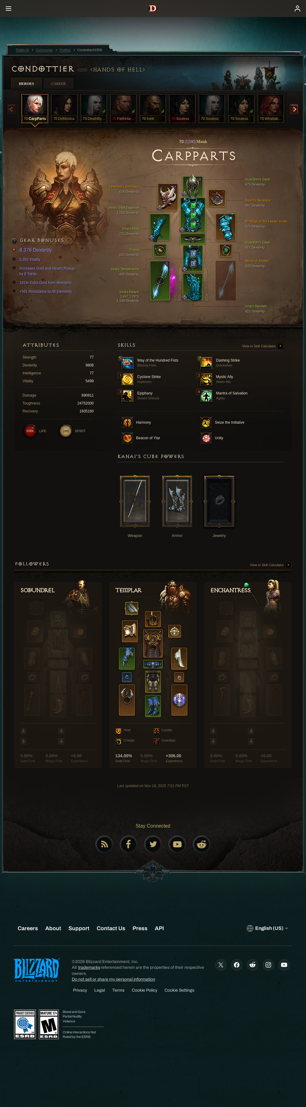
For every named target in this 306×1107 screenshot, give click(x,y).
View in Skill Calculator (262, 346)
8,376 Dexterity (32, 250)
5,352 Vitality (26, 259)
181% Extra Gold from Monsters (42, 283)
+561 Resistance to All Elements (42, 291)
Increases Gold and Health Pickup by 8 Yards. (44, 271)
